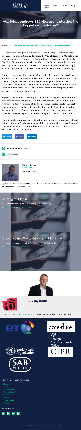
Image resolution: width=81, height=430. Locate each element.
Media (64, 5)
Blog (73, 5)
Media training (9, 389)
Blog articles (8, 392)
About (55, 5)
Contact (47, 8)
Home (46, 5)
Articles (5, 45)
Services (7, 395)
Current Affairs (13, 154)
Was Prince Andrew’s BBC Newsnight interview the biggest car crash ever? (40, 45)
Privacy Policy (9, 400)
